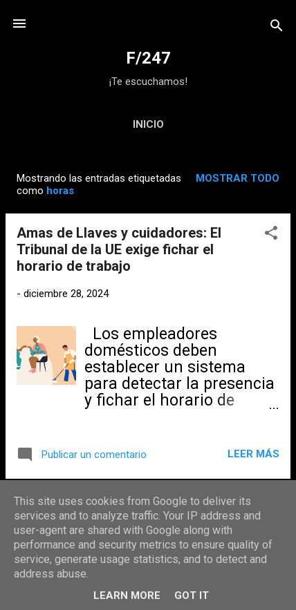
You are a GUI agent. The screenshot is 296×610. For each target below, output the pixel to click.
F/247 (148, 58)
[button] (271, 235)
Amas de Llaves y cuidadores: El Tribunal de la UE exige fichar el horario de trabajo (119, 249)
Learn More (126, 595)
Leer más (253, 454)
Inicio (148, 124)
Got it (191, 595)
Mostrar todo (237, 178)
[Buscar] (276, 28)
